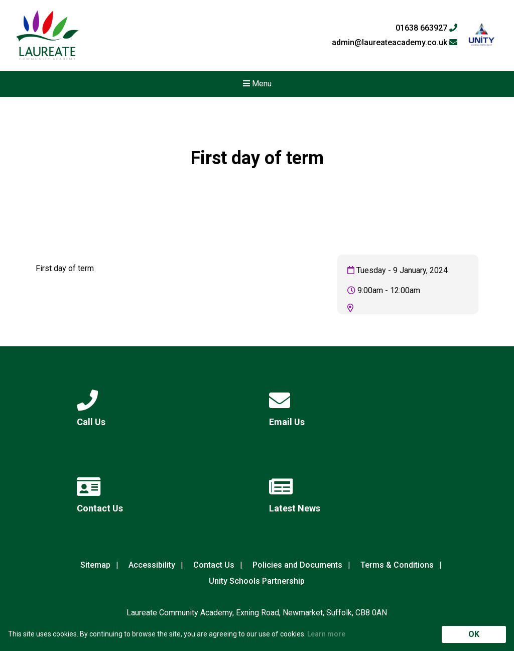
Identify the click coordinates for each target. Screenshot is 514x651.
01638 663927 (426, 28)
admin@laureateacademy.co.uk (394, 42)
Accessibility (151, 565)
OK (473, 634)
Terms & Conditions (397, 565)
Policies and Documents (297, 565)
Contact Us (213, 565)
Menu (257, 83)
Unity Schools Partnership (257, 581)
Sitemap (95, 565)
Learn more (326, 634)
